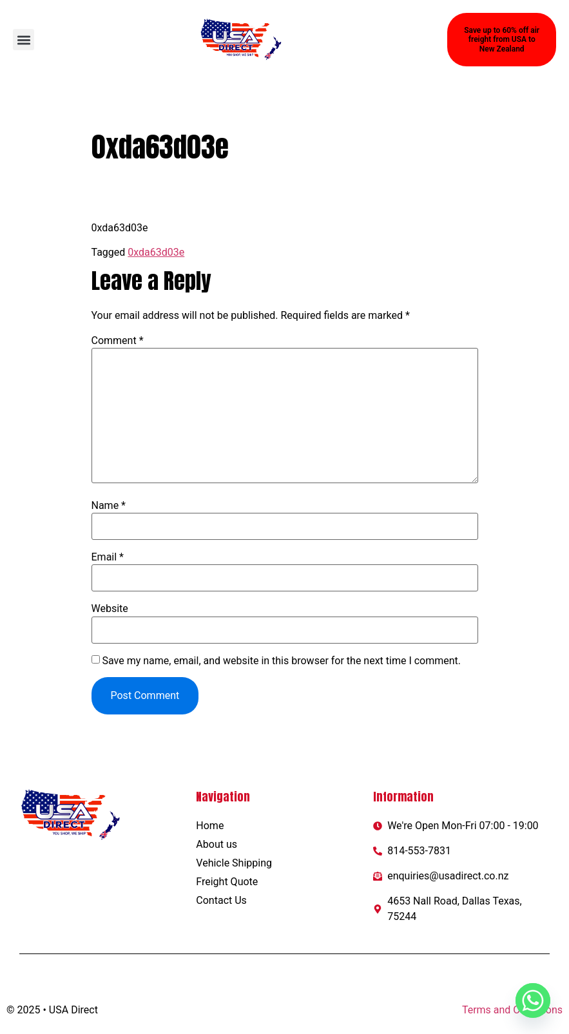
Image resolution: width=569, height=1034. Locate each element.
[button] (23, 39)
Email (108, 557)
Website (110, 609)
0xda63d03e (156, 252)
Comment (118, 341)
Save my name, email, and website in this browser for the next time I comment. (281, 661)
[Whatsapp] (533, 1000)
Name (109, 506)
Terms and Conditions (512, 1010)
